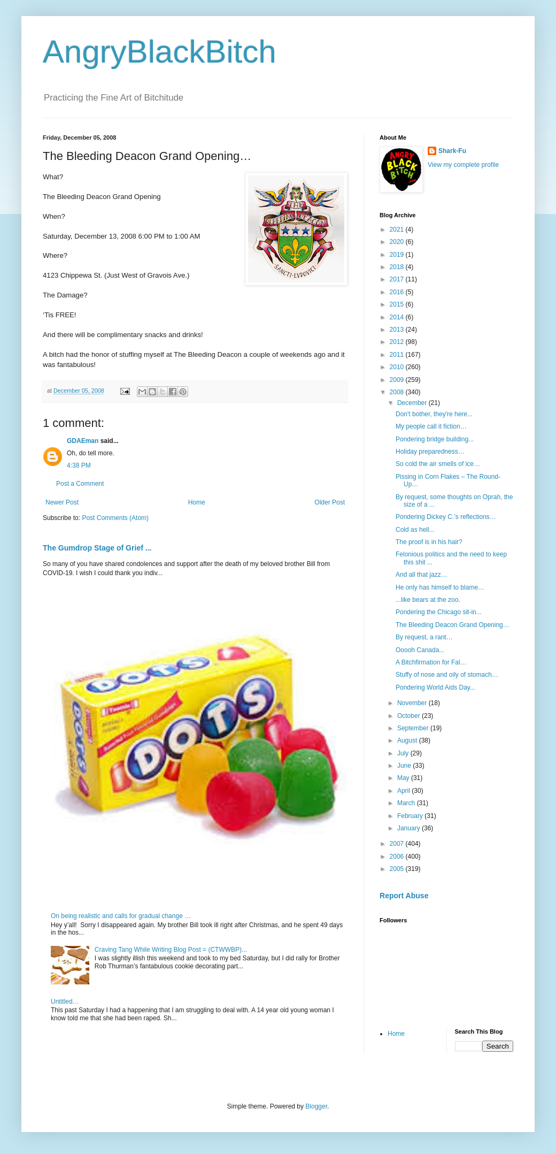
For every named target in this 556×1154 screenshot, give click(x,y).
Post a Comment (80, 483)
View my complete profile (463, 165)
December (413, 403)
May (404, 778)
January (409, 828)
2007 (398, 843)
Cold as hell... (415, 529)
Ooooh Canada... (420, 650)
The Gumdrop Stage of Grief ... (97, 548)
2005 (398, 869)
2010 (398, 367)
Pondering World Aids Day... (435, 687)
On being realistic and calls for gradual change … (121, 916)
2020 (398, 242)
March (407, 803)
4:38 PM (79, 465)
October (409, 716)
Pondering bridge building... (435, 439)
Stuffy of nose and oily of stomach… (447, 674)
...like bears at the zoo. (428, 599)
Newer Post (62, 502)
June (405, 765)
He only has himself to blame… (440, 587)
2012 (398, 342)
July (404, 753)
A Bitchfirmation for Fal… (431, 662)
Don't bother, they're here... (434, 414)
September (413, 728)
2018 (398, 267)
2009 (398, 380)
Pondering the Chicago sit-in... (439, 612)
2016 (398, 292)
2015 (398, 304)
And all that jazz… (421, 574)
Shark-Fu (452, 151)
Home (196, 502)
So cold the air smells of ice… (438, 464)
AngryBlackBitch (159, 52)
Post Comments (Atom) (115, 518)
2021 (398, 229)
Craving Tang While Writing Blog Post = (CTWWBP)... (171, 949)
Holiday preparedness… (430, 451)
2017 (398, 279)
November (413, 703)
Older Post (329, 502)
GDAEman (82, 441)
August (408, 740)
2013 (398, 329)
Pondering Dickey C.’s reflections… (446, 517)
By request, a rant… (424, 637)
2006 (398, 856)
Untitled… (65, 1001)
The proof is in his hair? (429, 542)
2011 (398, 354)
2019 (398, 254)
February (410, 816)
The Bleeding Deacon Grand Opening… (452, 625)
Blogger (316, 1106)
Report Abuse (404, 895)
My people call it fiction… (431, 426)
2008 (398, 392)
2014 (398, 317)
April (404, 790)
